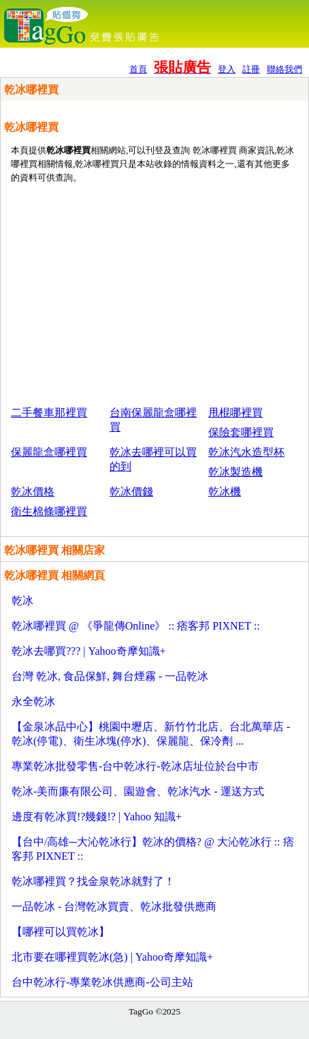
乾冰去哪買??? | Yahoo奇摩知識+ (89, 651)
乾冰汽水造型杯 (246, 452)
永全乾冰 (33, 701)
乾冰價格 (32, 491)
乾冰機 (224, 491)
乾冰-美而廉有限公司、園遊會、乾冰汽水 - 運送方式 (138, 791)
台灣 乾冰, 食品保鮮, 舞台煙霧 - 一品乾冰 (110, 676)
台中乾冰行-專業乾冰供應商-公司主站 (102, 982)
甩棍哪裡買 (235, 412)
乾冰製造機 (235, 472)
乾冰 (22, 600)
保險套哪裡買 (241, 432)
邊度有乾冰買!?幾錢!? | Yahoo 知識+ (97, 816)
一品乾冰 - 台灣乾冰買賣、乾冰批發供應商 (114, 906)
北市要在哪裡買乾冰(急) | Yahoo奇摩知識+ (112, 957)
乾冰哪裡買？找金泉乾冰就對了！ (93, 881)
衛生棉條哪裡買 (49, 511)
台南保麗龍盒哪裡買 (153, 420)
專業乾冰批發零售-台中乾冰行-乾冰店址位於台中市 (135, 766)
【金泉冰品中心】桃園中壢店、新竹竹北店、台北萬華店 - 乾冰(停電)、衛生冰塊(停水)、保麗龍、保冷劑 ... (151, 734)
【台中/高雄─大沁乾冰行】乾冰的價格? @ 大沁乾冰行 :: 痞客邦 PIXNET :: (153, 849)
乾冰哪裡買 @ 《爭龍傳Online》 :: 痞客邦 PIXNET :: (136, 626)
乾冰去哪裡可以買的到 (153, 459)
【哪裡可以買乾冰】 (61, 931)
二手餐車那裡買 (49, 412)
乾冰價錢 (131, 491)
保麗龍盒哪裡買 (49, 452)
